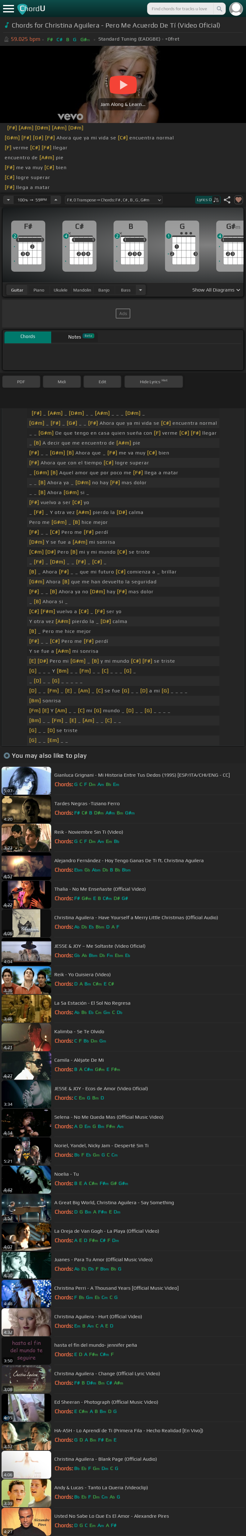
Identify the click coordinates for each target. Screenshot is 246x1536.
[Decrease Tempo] (8, 199)
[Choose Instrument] (140, 290)
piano (39, 289)
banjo (104, 289)
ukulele (60, 289)
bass (126, 289)
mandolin (82, 289)
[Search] (219, 8)
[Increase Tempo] (56, 199)
